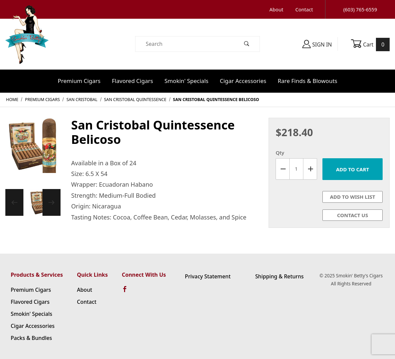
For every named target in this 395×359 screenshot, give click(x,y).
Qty (280, 152)
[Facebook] (128, 292)
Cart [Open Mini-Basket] (370, 44)
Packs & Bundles (31, 338)
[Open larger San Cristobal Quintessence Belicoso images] (33, 150)
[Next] (51, 202)
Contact (304, 9)
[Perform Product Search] (247, 44)
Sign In (317, 44)
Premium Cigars (79, 81)
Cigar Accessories (243, 81)
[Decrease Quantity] (282, 169)
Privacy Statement (208, 276)
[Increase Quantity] (310, 169)
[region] (32, 202)
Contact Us (352, 215)
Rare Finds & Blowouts (307, 81)
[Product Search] (184, 44)
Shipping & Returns (279, 276)
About (276, 9)
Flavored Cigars (132, 81)
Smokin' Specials (187, 81)
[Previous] (14, 202)
